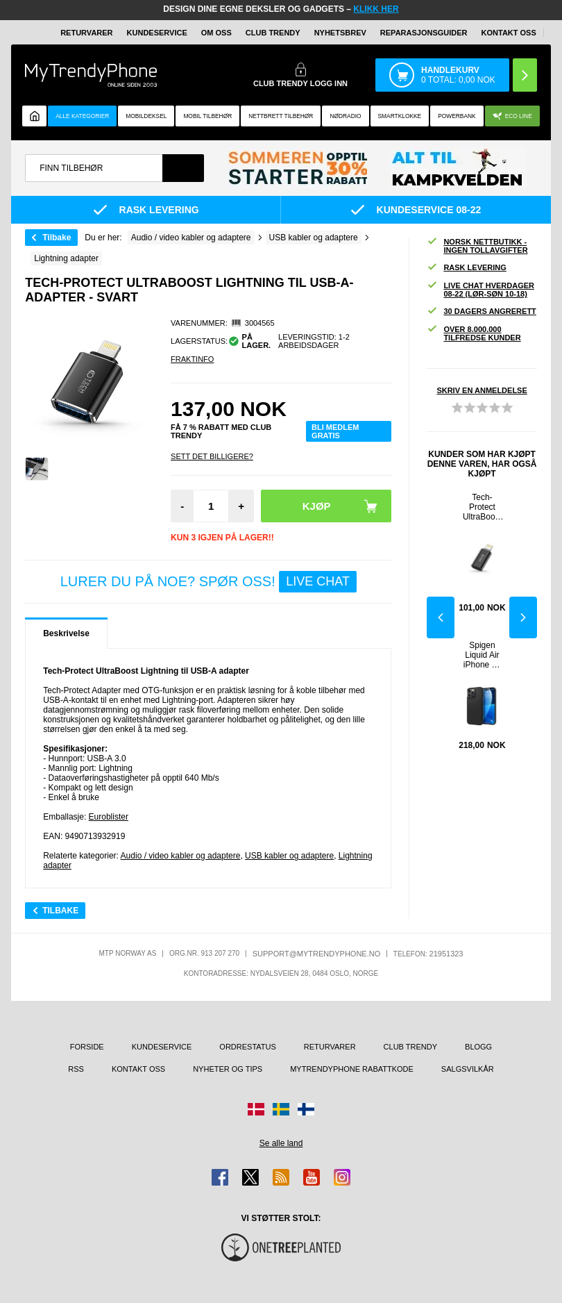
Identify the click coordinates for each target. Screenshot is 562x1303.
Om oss (216, 32)
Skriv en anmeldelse (481, 390)
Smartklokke (400, 116)
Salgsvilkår (467, 1069)
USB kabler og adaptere (289, 856)
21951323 (446, 953)
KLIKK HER (375, 9)
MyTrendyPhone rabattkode (352, 1069)
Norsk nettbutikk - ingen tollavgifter (477, 246)
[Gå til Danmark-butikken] (256, 1109)
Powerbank (456, 116)
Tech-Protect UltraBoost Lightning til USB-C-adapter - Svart (482, 507)
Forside (87, 1047)
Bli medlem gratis (335, 431)
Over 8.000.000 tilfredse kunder (473, 333)
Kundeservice (157, 32)
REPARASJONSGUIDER (424, 32)
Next (523, 617)
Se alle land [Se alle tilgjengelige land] (281, 1143)
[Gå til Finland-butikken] (306, 1109)
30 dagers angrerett (481, 311)
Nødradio (345, 116)
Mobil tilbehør (207, 116)
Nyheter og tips (227, 1069)
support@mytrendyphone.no (317, 953)
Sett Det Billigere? (212, 456)
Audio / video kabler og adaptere (181, 856)
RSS (76, 1069)
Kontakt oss (509, 32)
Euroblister (108, 817)
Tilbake (56, 237)
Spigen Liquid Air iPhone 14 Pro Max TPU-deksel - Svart (482, 655)
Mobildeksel (146, 116)
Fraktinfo (192, 359)
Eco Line (512, 116)
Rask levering (466, 267)
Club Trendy (273, 32)
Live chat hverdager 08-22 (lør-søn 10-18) (480, 289)
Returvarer (86, 32)
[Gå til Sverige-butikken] (281, 1109)
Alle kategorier (82, 116)
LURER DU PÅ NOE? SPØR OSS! (208, 581)
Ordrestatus (247, 1047)
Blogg (478, 1047)
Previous (440, 617)
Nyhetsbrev (340, 32)
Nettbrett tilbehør (280, 116)
